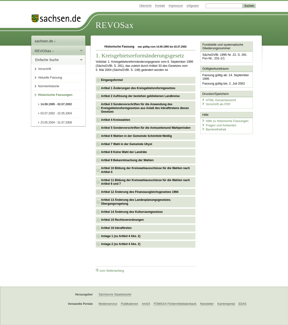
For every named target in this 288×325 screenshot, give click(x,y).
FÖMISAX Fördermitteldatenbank (175, 304)
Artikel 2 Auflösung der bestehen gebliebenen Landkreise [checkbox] (140, 96)
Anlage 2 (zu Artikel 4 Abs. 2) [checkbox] (120, 244)
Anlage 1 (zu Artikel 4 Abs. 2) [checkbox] (120, 236)
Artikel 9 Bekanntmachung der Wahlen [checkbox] (127, 160)
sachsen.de (45, 41)
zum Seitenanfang (110, 270)
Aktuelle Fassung (50, 77)
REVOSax (114, 25)
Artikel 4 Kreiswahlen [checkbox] (115, 120)
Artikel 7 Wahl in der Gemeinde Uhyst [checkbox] (126, 144)
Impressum (176, 5)
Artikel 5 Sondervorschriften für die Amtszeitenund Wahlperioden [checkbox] (146, 127)
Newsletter (207, 304)
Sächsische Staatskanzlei (115, 294)
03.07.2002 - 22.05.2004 (56, 113)
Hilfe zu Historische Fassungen (225, 121)
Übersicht (145, 5)
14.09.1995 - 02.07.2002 (56, 104)
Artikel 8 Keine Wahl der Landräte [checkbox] (124, 152)
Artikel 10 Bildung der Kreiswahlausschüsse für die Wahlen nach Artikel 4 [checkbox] (145, 170)
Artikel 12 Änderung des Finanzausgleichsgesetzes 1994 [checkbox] (139, 192)
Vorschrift (44, 69)
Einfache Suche (47, 60)
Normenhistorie (48, 86)
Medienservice (108, 304)
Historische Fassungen (55, 95)
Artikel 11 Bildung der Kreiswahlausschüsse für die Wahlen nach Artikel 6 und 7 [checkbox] (145, 182)
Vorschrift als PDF (216, 104)
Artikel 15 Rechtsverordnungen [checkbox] (122, 219)
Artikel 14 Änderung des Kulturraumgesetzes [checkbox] (132, 212)
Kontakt (160, 5)
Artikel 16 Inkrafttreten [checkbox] (116, 228)
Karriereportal (226, 304)
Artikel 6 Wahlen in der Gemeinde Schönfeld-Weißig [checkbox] (136, 136)
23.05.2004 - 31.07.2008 (56, 122)
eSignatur (193, 5)
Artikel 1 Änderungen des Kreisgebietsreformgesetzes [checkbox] (138, 88)
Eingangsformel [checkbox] (112, 80)
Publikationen (129, 304)
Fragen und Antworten (219, 125)
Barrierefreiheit (214, 129)
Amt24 (146, 304)
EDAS (242, 304)
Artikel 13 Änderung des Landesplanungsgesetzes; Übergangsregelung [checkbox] (136, 201)
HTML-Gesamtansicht (219, 100)
